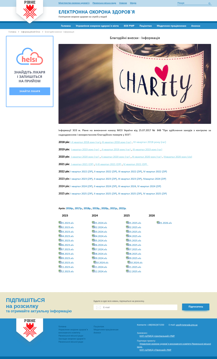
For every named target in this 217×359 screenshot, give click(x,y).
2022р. (122, 208)
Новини (123, 3)
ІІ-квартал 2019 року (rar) (116, 149)
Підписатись (196, 306)
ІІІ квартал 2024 (127, 186)
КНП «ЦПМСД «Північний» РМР (155, 350)
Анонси (195, 26)
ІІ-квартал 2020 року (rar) (115, 157)
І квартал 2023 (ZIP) (81, 179)
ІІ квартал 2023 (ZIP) (105, 179)
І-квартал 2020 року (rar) (84, 157)
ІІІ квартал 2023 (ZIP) (130, 179)
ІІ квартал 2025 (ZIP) (105, 193)
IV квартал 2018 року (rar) (149, 142)
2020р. (105, 208)
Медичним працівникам (171, 26)
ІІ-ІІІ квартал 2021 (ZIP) (108, 164)
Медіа (133, 3)
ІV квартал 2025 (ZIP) (155, 193)
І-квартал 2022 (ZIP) (81, 171)
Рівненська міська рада (104, 3)
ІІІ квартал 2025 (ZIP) (130, 193)
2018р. (87, 208)
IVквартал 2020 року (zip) (178, 157)
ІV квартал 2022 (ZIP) (155, 171)
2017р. (78, 208)
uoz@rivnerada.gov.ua (187, 325)
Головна (66, 26)
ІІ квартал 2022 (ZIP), (106, 171)
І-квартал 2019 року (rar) (85, 149)
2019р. (96, 208)
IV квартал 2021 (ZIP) (135, 164)
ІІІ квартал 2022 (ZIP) (130, 171)
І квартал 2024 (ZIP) (81, 186)
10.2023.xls (67, 262)
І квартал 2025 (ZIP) (81, 193)
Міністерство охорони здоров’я (74, 3)
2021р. (113, 208)
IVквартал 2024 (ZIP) (154, 179)
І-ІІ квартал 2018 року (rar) (85, 142)
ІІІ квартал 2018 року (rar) (116, 142)
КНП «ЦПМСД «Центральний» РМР (157, 336)
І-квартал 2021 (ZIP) (81, 164)
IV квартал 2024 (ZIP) (149, 186)
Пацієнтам (146, 26)
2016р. (69, 208)
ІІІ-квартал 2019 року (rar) (147, 149)
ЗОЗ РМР (129, 26)
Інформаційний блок (30, 32)
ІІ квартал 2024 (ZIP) (105, 186)
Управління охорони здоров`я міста (97, 26)
